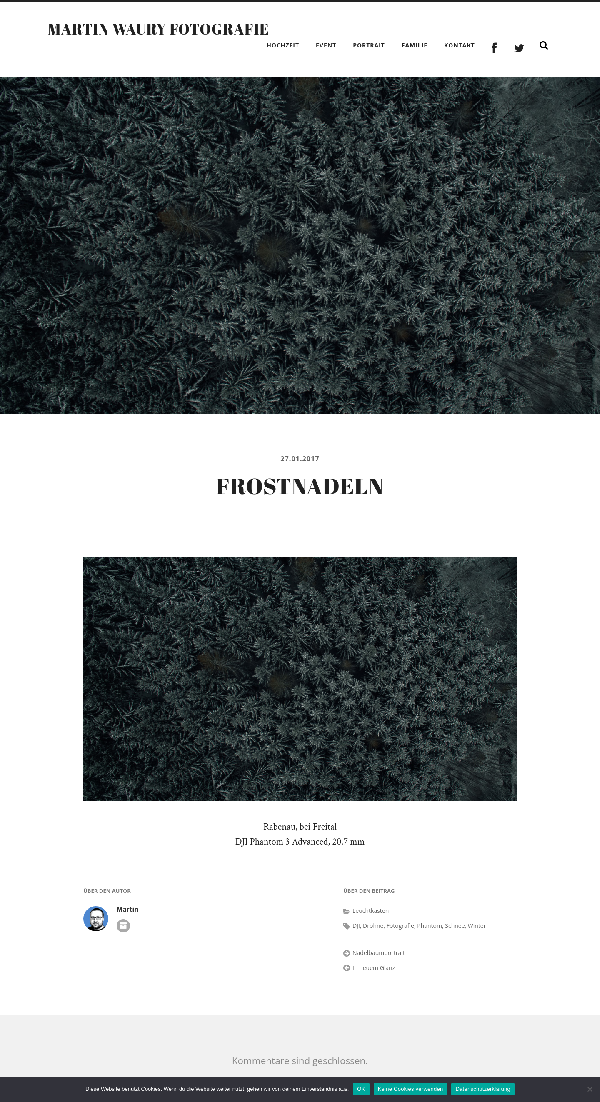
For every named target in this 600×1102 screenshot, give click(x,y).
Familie (415, 45)
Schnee (455, 926)
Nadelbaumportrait (378, 953)
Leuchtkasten (370, 911)
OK (361, 1089)
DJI (356, 926)
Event (326, 45)
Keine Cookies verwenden (410, 1089)
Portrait (369, 45)
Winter (477, 926)
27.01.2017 (299, 458)
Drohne (373, 926)
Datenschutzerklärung (482, 1089)
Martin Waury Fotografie (158, 29)
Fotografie (400, 926)
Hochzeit (283, 45)
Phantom (429, 926)
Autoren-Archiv (123, 925)
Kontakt (459, 45)
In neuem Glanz (373, 968)
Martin (127, 909)
